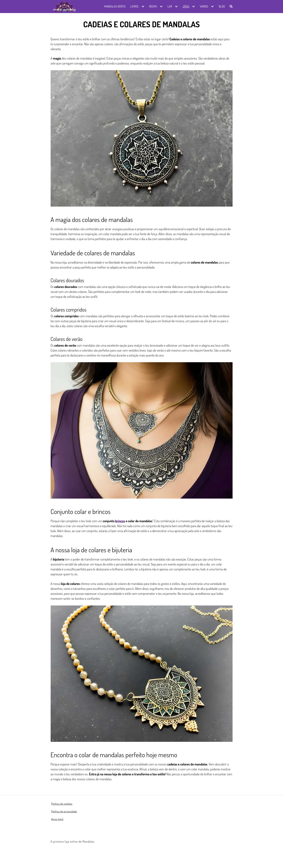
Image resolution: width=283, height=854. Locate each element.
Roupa (153, 6)
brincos (120, 521)
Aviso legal (57, 819)
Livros (134, 6)
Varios (204, 6)
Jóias (185, 6)
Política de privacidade (64, 811)
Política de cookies (61, 803)
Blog (222, 6)
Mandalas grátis (115, 6)
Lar (169, 6)
